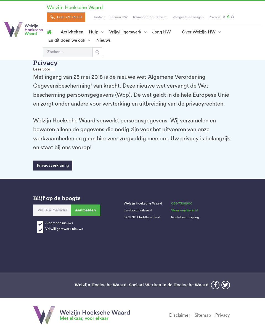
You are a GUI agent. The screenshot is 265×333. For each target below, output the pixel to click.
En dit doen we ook (66, 40)
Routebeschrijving (185, 217)
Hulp (93, 32)
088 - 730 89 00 (66, 17)
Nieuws (103, 40)
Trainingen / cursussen (150, 17)
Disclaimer (179, 315)
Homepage (49, 32)
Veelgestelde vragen (188, 17)
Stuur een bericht (184, 210)
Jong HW (161, 32)
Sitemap (203, 315)
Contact (98, 17)
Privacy (214, 17)
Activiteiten (72, 32)
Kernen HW (119, 17)
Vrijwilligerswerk (125, 32)
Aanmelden (85, 210)
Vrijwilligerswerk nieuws (64, 228)
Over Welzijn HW (199, 32)
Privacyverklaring (53, 165)
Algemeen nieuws (59, 223)
